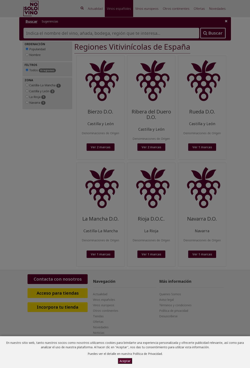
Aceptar (125, 361)
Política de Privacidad (147, 354)
